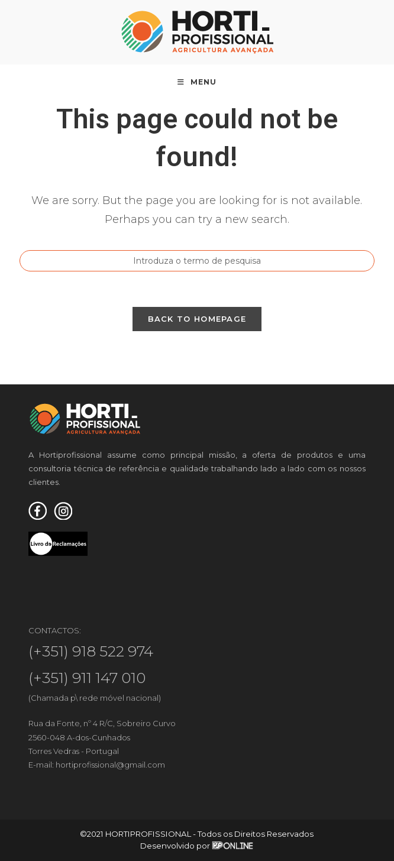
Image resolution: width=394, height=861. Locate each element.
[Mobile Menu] (197, 82)
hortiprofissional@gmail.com (110, 764)
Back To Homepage (197, 318)
